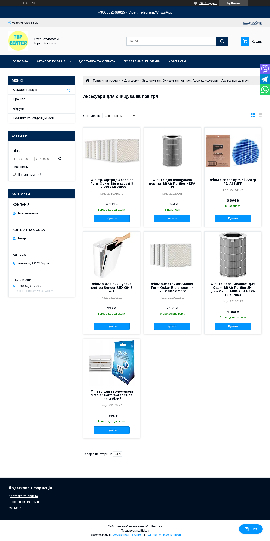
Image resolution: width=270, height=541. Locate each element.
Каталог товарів (50, 61)
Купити (112, 218)
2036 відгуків (208, 3)
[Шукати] (222, 41)
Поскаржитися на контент (127, 534)
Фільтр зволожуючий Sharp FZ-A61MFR (233, 181)
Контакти (177, 61)
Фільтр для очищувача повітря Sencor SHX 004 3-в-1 (112, 287)
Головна (20, 61)
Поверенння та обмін (24, 502)
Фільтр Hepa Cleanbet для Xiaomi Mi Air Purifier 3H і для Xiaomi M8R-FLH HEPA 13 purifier (233, 289)
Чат (251, 529)
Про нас (19, 99)
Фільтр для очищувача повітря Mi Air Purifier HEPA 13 (172, 183)
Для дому (131, 80)
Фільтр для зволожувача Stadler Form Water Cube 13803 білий (112, 395)
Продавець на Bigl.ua (135, 530)
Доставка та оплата (96, 61)
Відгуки (18, 109)
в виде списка (260, 116)
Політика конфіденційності (33, 118)
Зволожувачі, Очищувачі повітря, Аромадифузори (180, 80)
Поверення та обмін (141, 61)
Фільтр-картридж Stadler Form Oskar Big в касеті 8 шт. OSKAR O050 (111, 183)
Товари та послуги (106, 80)
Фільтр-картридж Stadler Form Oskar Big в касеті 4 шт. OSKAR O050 (172, 287)
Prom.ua (156, 526)
